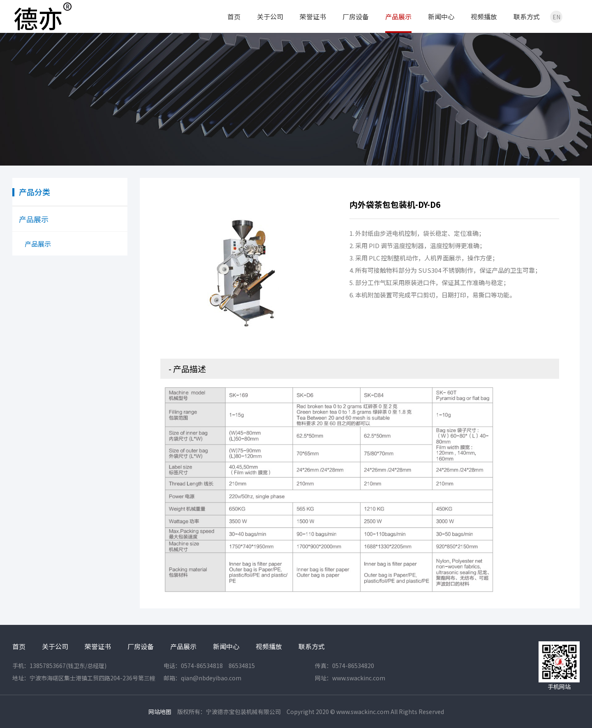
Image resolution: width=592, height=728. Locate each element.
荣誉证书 (313, 16)
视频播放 (484, 16)
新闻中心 (441, 16)
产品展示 (398, 16)
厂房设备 (355, 16)
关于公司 (270, 16)
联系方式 (526, 16)
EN (556, 17)
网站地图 (159, 711)
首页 (233, 16)
